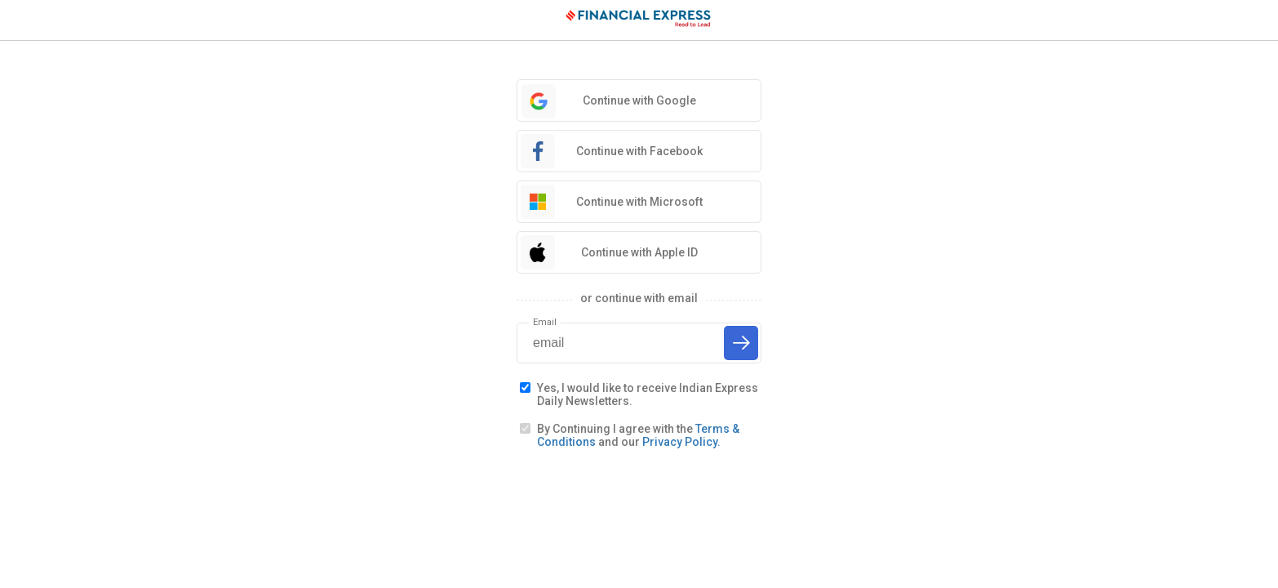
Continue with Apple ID (639, 252)
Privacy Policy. (681, 441)
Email (545, 322)
